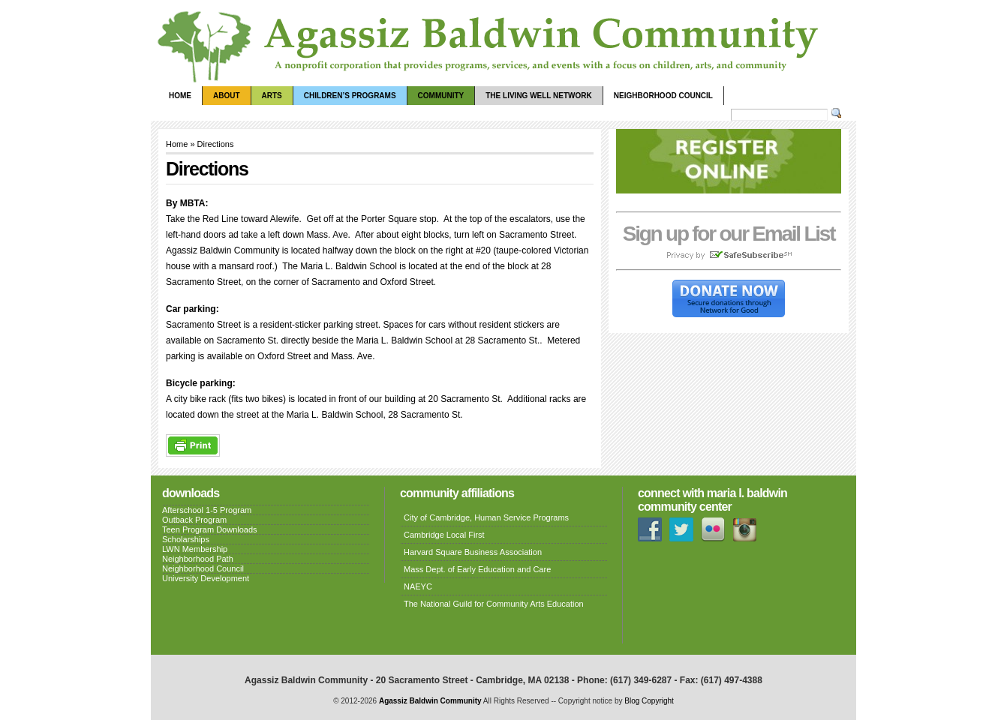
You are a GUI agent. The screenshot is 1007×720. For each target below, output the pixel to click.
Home (180, 96)
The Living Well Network (538, 96)
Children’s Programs (350, 96)
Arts (272, 96)
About (226, 96)
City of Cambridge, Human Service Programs (486, 517)
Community (441, 96)
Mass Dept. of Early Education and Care (477, 569)
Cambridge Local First (444, 534)
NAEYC (418, 586)
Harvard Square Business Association (473, 552)
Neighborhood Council (663, 96)
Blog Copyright (649, 701)
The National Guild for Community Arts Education (494, 603)
